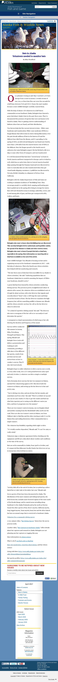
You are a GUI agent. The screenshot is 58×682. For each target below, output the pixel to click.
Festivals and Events (25, 600)
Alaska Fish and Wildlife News (24, 21)
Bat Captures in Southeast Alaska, (29, 528)
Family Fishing (23, 597)
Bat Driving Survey (28, 521)
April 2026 (21, 614)
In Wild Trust (22, 595)
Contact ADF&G (22, 668)
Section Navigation (29, 17)
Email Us (45, 676)
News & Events (12, 21)
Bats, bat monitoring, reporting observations (22, 545)
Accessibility (5, 668)
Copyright (13, 676)
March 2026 (22, 617)
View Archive (21, 625)
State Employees (52, 3)
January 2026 (22, 622)
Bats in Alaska (22, 592)
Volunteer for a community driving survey (21, 517)
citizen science (26, 537)
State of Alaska (8, 2)
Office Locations (41, 669)
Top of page (51, 679)
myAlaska (34, 3)
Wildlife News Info (29, 647)
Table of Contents (22, 587)
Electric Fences (23, 603)
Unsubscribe (29, 655)
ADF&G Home (5, 21)
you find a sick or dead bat (24, 541)
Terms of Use (13, 668)
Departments (42, 3)
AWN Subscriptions (29, 651)
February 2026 (23, 619)
